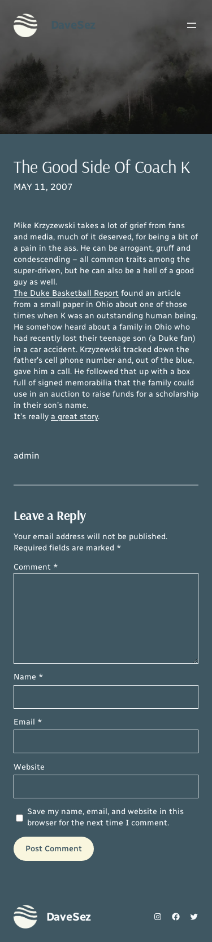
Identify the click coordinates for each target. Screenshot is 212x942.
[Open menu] (191, 25)
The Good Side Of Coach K (102, 166)
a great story (74, 416)
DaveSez (73, 25)
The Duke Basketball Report (66, 293)
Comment (36, 567)
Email (28, 722)
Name (29, 677)
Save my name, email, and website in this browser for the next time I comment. (105, 817)
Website (29, 767)
